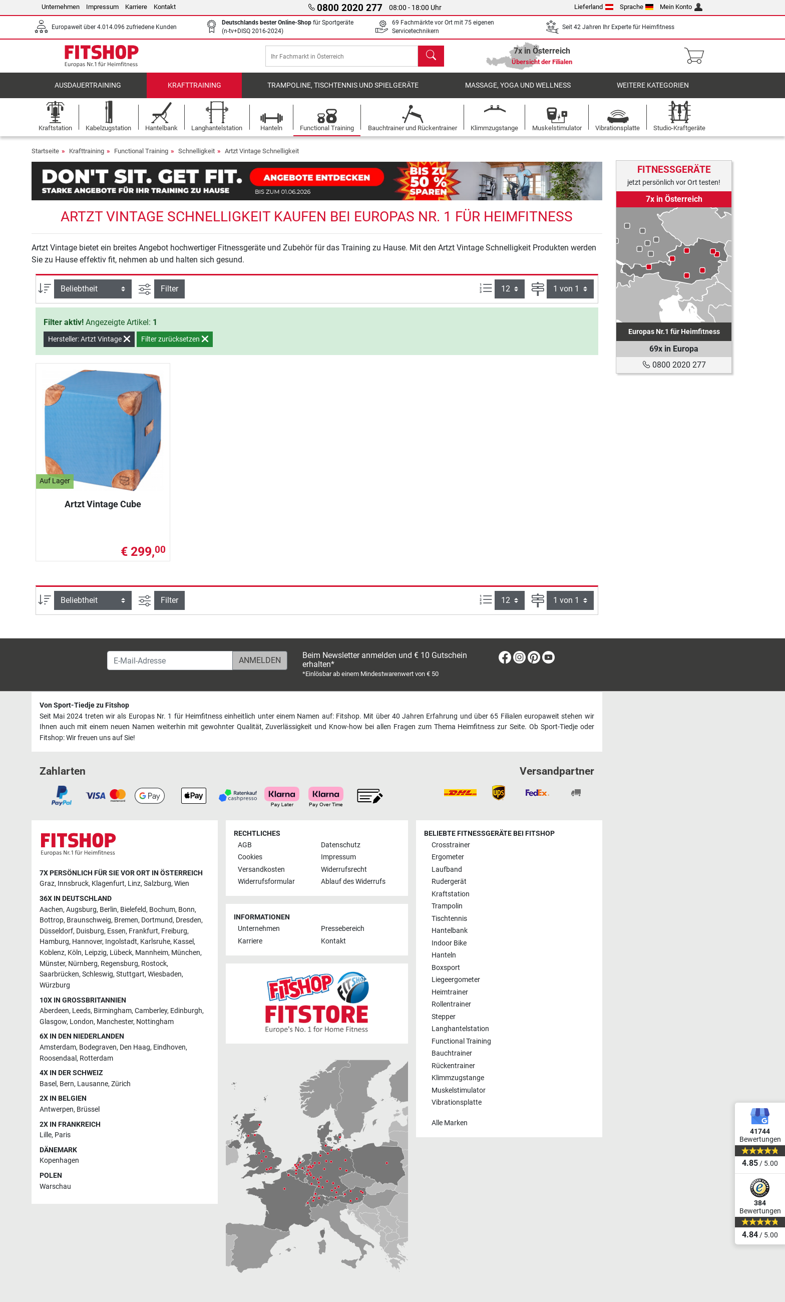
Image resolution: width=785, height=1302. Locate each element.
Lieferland (593, 7)
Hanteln (444, 955)
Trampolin (447, 906)
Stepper (444, 1017)
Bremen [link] (126, 920)
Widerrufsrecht (344, 869)
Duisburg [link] (90, 931)
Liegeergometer (456, 979)
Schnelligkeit (196, 158)
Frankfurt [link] (143, 931)
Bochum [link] (162, 909)
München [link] (185, 952)
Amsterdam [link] (58, 1047)
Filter (169, 295)
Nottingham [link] (155, 1022)
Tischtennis (449, 918)
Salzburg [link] (157, 883)
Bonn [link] (186, 909)
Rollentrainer (451, 1004)
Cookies (250, 857)
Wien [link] (181, 883)
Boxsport (446, 967)
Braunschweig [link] (89, 920)
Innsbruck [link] (73, 883)
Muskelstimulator (459, 1090)
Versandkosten (261, 869)
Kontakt (165, 7)
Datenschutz (340, 845)
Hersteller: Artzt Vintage (89, 346)
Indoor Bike (449, 943)
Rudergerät (449, 881)
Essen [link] (116, 931)
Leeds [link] (81, 1011)
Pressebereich (342, 928)
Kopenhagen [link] (59, 1160)
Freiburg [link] (174, 931)
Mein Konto (681, 7)
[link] (673, 264)
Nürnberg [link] (83, 963)
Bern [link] (67, 1084)
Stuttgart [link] (130, 974)
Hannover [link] (87, 941)
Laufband (447, 869)
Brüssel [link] (88, 1109)
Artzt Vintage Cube (103, 511)
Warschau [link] (55, 1186)
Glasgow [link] (53, 1022)
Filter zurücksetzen (174, 346)
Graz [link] (47, 883)
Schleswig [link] (97, 974)
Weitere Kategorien (653, 92)
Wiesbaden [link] (165, 974)
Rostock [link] (154, 963)
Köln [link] (75, 952)
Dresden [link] (188, 920)
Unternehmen (61, 7)
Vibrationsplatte (457, 1102)
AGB (245, 845)
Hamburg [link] (54, 941)
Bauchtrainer (452, 1053)
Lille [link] (46, 1135)
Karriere (136, 7)
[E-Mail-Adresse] (170, 660)
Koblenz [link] (52, 952)
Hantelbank (450, 930)
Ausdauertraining (88, 92)
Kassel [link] (183, 941)
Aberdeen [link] (54, 1011)
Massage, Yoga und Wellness (518, 92)
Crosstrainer (451, 845)
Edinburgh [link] (186, 1011)
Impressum (102, 7)
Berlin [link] (108, 909)
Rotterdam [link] (96, 1058)
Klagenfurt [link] (108, 883)
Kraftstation (451, 894)
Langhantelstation (460, 1029)
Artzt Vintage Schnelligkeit (262, 158)
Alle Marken (450, 1123)
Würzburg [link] (55, 985)
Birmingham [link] (113, 1011)
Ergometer (448, 857)
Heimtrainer (450, 992)
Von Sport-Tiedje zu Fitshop (84, 705)
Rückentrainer (453, 1066)
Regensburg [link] (119, 963)
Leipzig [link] (96, 952)
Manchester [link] (115, 1022)
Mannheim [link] (151, 952)
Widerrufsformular (266, 881)
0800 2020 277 (674, 365)
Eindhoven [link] (169, 1047)
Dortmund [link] (157, 920)
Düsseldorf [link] (56, 931)
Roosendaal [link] (58, 1058)
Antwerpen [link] (57, 1109)
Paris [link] (63, 1135)
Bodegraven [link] (98, 1047)
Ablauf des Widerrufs (353, 881)
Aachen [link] (51, 909)
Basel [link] (48, 1084)
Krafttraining (194, 92)
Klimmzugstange (458, 1078)
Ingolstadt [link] (121, 941)
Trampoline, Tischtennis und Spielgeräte (343, 92)
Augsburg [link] (81, 909)
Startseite (45, 158)
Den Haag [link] (135, 1047)
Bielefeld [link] (133, 909)
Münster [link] (52, 963)
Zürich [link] (121, 1084)
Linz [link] (134, 883)
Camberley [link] (151, 1011)
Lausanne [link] (92, 1084)
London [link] (82, 1022)
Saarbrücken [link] (59, 974)
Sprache (637, 7)
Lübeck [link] (121, 952)
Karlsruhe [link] (155, 941)
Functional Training (141, 158)
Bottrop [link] (52, 920)
